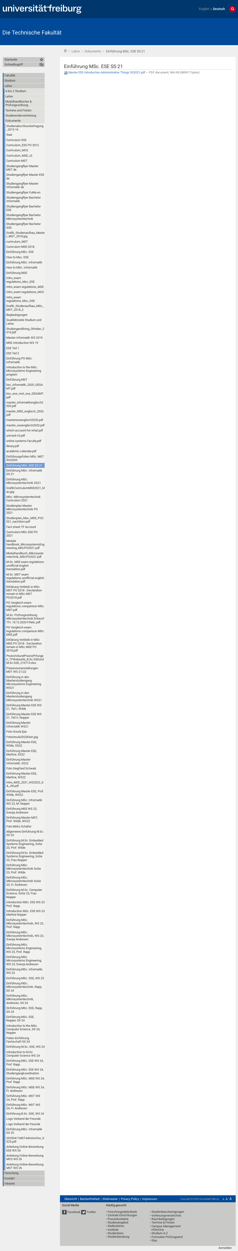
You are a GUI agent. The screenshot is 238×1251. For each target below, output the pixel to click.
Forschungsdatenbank (122, 1211)
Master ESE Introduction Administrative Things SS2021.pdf (105, 72)
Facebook (73, 1212)
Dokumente (93, 51)
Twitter (91, 1212)
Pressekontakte (118, 1219)
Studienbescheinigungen (168, 1211)
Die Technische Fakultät (32, 32)
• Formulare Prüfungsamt (166, 1237)
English (204, 9)
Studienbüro (115, 1233)
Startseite (65, 50)
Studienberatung (118, 1236)
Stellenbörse (116, 1226)
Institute (113, 1229)
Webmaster (110, 1199)
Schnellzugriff (14, 64)
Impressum (149, 1199)
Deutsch (219, 9)
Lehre (76, 51)
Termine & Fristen (163, 1222)
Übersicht (70, 1199)
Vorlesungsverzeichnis (166, 1215)
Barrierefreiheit (89, 1199)
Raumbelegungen (163, 1219)
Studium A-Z (160, 1233)
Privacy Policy (130, 1199)
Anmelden (225, 1248)
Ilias (154, 1240)
